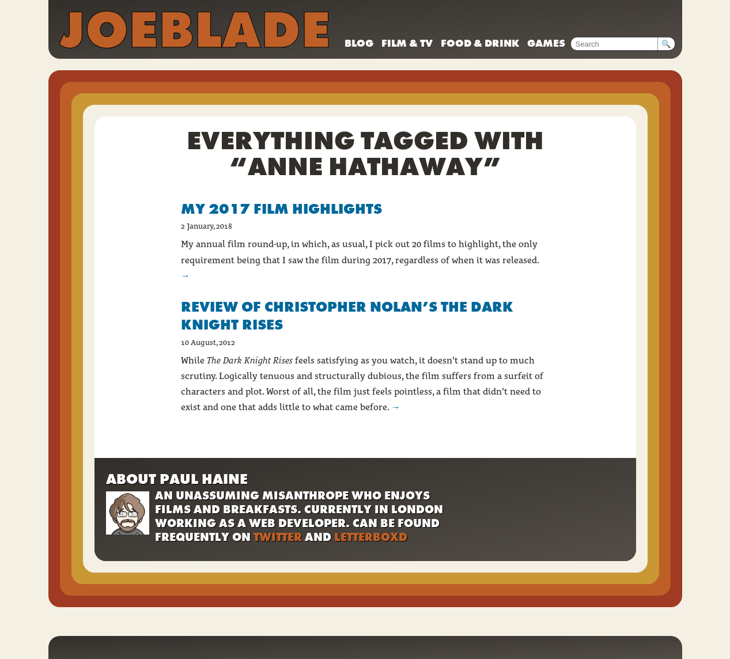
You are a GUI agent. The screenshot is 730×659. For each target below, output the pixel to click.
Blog (359, 43)
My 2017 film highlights (281, 208)
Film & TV (407, 43)
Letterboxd (370, 536)
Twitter (278, 536)
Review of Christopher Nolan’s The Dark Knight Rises (347, 315)
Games (546, 43)
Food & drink (480, 43)
